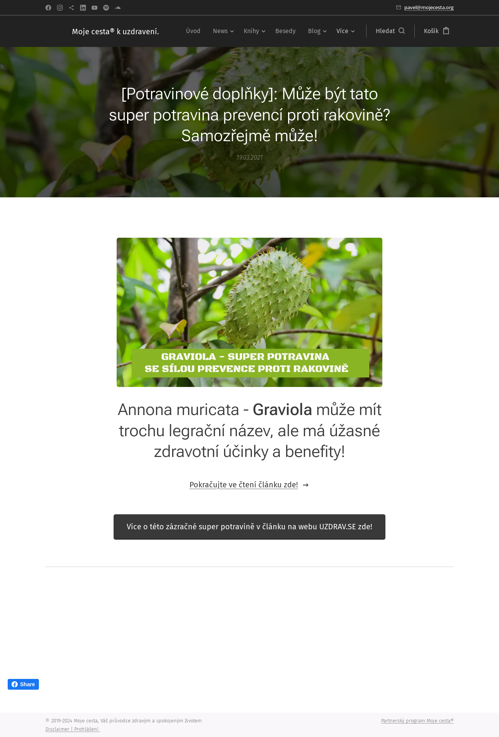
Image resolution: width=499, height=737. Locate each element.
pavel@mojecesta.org (429, 7)
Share (23, 684)
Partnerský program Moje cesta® (417, 721)
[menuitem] (195, 31)
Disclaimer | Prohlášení (72, 729)
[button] (390, 31)
